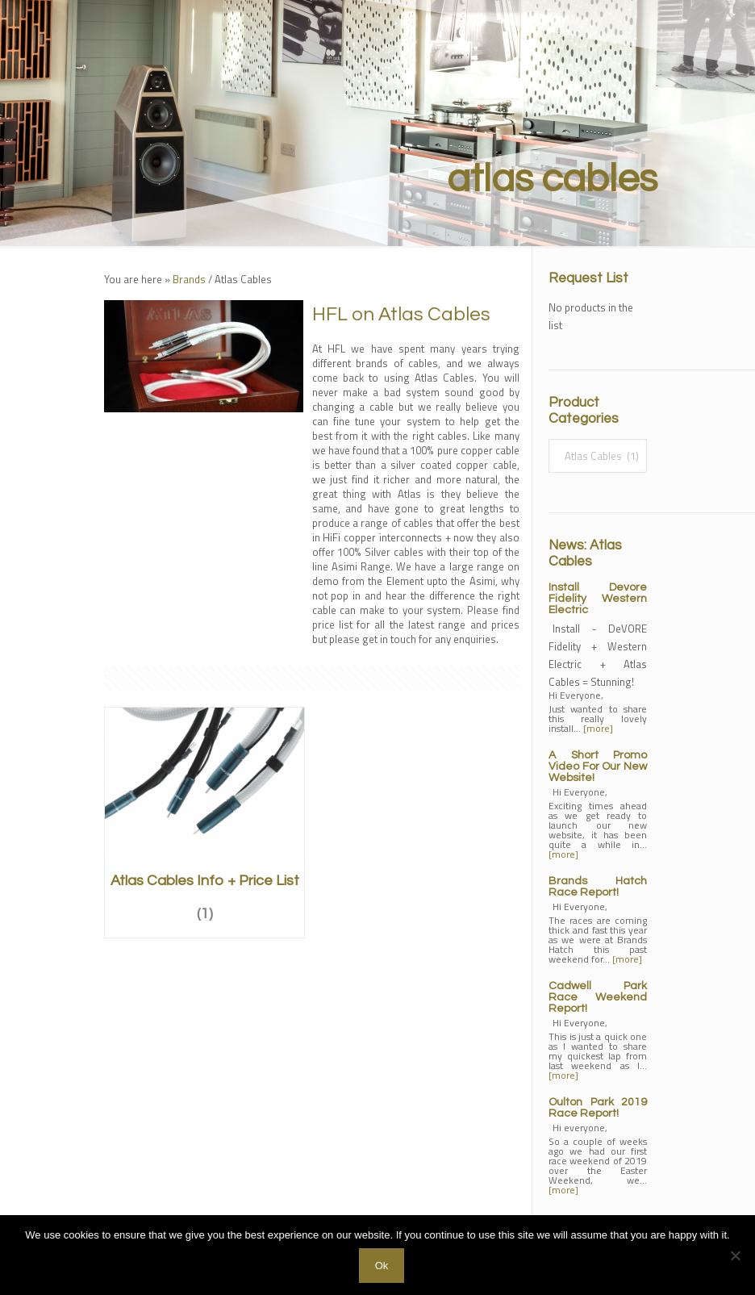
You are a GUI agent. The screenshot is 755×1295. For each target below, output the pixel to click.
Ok (382, 1265)
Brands (189, 279)
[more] (598, 728)
